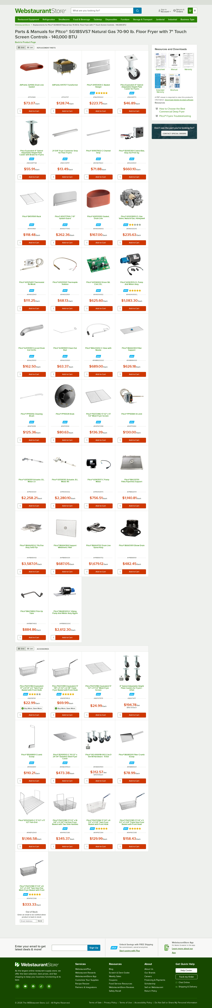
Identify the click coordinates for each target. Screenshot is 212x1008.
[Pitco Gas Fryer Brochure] (174, 83)
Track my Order (186, 977)
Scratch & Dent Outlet (119, 973)
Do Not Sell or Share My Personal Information (176, 1003)
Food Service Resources (120, 984)
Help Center (186, 970)
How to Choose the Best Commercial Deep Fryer (176, 110)
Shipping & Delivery (186, 987)
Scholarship (149, 984)
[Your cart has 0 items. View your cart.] (192, 11)
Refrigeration (49, 19)
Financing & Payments (154, 980)
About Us (148, 969)
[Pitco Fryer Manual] (174, 61)
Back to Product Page (25, 42)
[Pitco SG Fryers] (160, 61)
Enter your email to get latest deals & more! (30, 948)
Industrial (172, 19)
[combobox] (102, 11)
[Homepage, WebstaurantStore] (40, 10)
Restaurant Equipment (28, 19)
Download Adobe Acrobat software (179, 100)
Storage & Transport (142, 19)
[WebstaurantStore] (40, 964)
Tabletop (98, 19)
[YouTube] (25, 986)
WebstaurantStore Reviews (121, 987)
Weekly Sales (115, 976)
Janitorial (160, 19)
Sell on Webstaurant (153, 987)
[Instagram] (17, 986)
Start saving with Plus (129, 950)
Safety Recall (115, 991)
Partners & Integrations (86, 987)
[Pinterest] (49, 986)
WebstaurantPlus (83, 969)
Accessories (43, 649)
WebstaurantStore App (85, 976)
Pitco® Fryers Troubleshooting (176, 116)
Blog (111, 969)
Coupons (113, 980)
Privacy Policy (110, 1003)
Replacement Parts (46, 48)
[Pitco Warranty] (188, 61)
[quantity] (20, 111)
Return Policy (150, 991)
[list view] (30, 47)
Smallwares (64, 19)
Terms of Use (125, 1003)
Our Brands (149, 973)
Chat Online (183, 982)
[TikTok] (41, 986)
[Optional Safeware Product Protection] (160, 83)
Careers (148, 976)
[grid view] (21, 47)
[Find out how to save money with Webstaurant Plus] (92, 93)
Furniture (125, 19)
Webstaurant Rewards (85, 973)
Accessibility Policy (143, 1003)
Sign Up (94, 947)
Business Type (187, 19)
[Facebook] (33, 986)
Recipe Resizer (82, 984)
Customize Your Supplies (87, 980)
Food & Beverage (81, 19)
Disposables (111, 19)
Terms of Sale (95, 1003)
